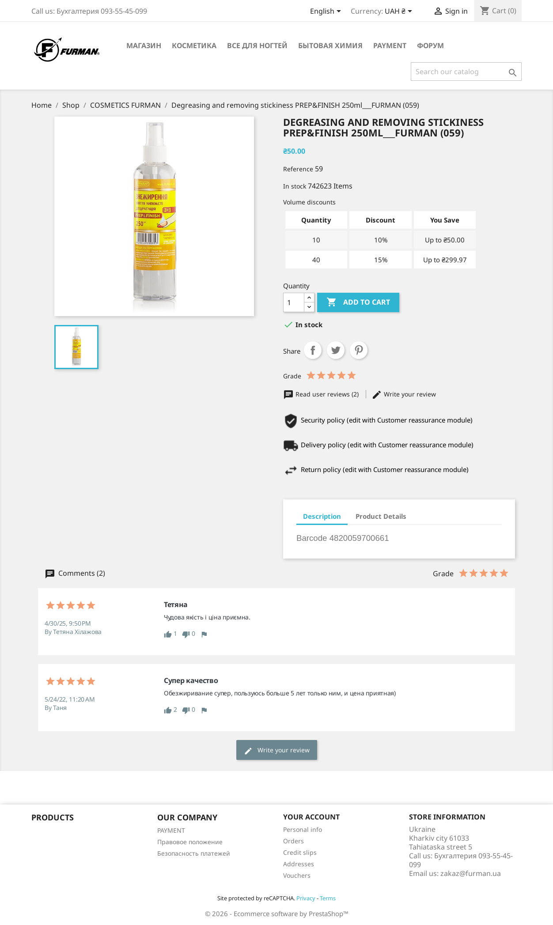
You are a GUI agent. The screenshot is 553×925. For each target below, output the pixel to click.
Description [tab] (322, 516)
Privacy (305, 898)
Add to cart (358, 302)
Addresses (298, 864)
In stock (294, 186)
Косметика (194, 45)
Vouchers (297, 875)
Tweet (336, 350)
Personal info (302, 829)
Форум (430, 45)
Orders (293, 841)
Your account (311, 817)
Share (313, 350)
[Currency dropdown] (400, 12)
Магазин (143, 45)
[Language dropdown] (327, 12)
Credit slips (300, 852)
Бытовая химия (330, 45)
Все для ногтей (257, 45)
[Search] (466, 71)
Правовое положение (190, 842)
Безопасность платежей (193, 853)
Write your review (403, 394)
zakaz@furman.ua (470, 873)
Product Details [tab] (381, 516)
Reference (298, 169)
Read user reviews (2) (321, 394)
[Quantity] (293, 302)
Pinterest (358, 350)
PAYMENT (389, 45)
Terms (328, 898)
